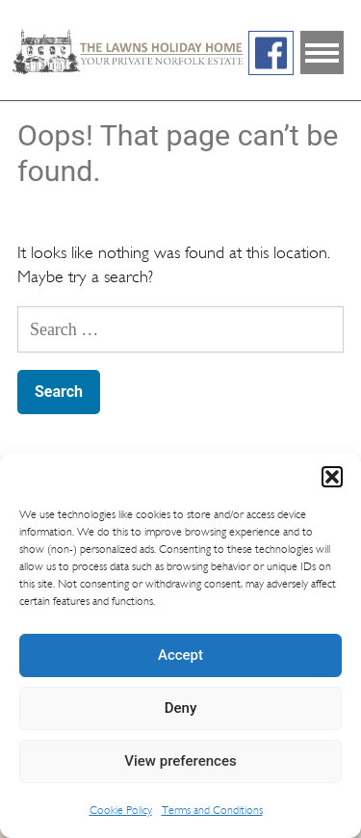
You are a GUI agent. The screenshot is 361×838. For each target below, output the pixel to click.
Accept (180, 655)
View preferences (180, 761)
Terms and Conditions (212, 810)
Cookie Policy (121, 810)
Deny (181, 708)
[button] (332, 476)
